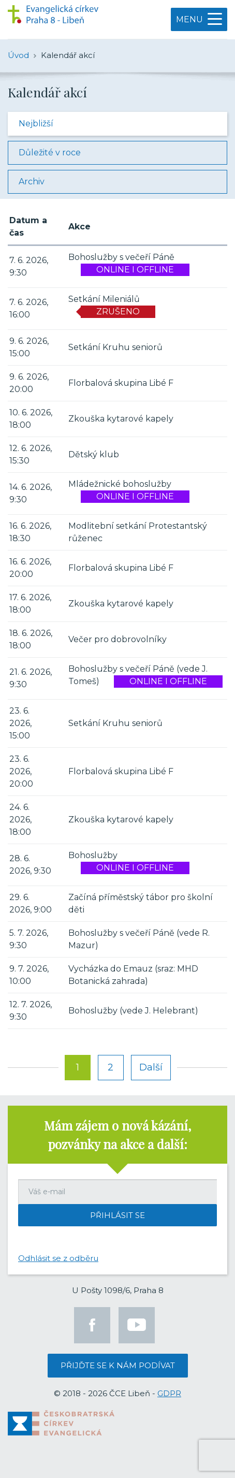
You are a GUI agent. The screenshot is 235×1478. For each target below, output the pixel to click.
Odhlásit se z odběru (58, 1258)
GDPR (169, 1393)
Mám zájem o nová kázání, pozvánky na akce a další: (117, 1134)
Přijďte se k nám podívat (118, 1365)
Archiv (32, 181)
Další (151, 1067)
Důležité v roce (50, 152)
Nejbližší (36, 123)
